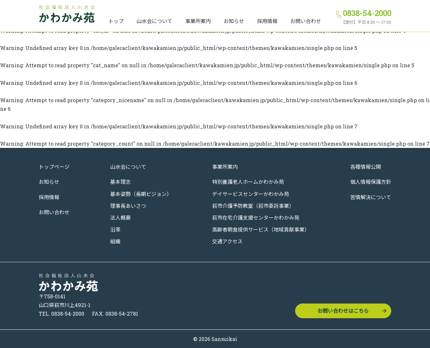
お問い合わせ (305, 21)
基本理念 (120, 181)
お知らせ (234, 21)
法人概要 (120, 217)
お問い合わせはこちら (343, 310)
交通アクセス (227, 241)
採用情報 (267, 21)
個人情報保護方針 (370, 181)
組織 (115, 241)
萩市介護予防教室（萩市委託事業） (253, 205)
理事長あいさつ (128, 205)
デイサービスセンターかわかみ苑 (250, 193)
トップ (116, 21)
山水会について (154, 21)
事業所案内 (198, 21)
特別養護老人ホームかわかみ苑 (248, 181)
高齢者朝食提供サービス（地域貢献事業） (261, 229)
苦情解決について (370, 197)
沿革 (115, 229)
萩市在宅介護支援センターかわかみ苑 (255, 217)
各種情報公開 (365, 166)
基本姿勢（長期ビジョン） (141, 193)
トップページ (54, 166)
